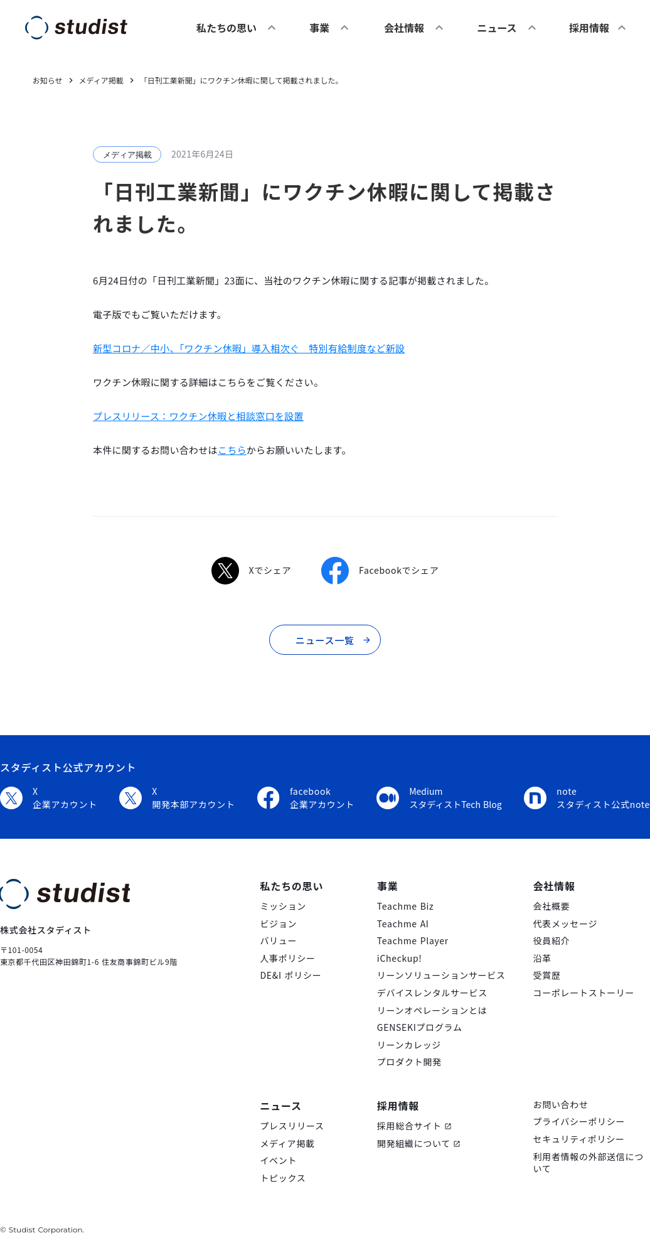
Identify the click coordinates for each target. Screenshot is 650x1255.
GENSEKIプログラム (419, 1027)
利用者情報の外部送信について (588, 1163)
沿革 (542, 958)
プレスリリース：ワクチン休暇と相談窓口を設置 (198, 416)
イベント (278, 1160)
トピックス (283, 1178)
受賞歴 (546, 975)
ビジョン (278, 924)
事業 (319, 28)
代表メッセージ (565, 924)
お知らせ (48, 80)
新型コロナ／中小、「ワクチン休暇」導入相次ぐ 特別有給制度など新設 (249, 348)
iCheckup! (399, 958)
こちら (232, 449)
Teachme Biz (405, 906)
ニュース (496, 28)
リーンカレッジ (409, 1045)
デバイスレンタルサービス (432, 993)
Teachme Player (413, 941)
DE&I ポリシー (290, 975)
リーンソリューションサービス (441, 975)
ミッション (283, 906)
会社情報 (404, 28)
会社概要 (551, 906)
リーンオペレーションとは (432, 1010)
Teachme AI (403, 924)
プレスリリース (292, 1126)
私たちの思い (226, 28)
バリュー (278, 941)
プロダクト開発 (409, 1062)
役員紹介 (551, 941)
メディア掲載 (287, 1144)
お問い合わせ (560, 1105)
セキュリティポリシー (578, 1139)
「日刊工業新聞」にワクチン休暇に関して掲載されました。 (241, 80)
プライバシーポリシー (579, 1122)
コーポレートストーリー (583, 993)
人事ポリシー (287, 958)
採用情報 (398, 1105)
